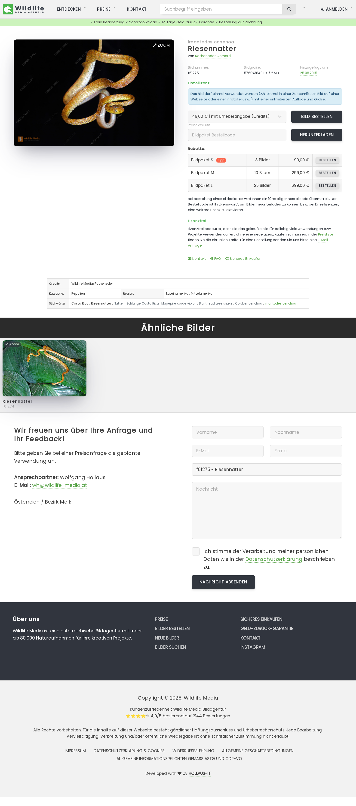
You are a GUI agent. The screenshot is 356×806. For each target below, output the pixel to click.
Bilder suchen (170, 647)
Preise (161, 619)
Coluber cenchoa (248, 303)
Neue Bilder (167, 638)
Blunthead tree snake (216, 303)
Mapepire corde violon (178, 303)
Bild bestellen (317, 116)
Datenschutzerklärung (273, 559)
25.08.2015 (308, 72)
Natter (119, 303)
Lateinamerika (177, 293)
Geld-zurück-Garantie (266, 628)
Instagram (252, 647)
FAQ (215, 258)
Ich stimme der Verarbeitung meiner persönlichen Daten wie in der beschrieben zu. (269, 559)
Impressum (75, 751)
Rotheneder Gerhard (213, 55)
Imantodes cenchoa (211, 42)
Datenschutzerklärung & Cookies (129, 751)
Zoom (161, 45)
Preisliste (325, 234)
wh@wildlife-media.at (59, 485)
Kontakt (197, 258)
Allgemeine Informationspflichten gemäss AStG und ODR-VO (179, 758)
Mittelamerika (201, 293)
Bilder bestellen (172, 628)
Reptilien (78, 293)
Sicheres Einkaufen (243, 258)
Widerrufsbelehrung (193, 751)
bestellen (327, 160)
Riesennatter (212, 48)
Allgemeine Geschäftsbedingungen (258, 751)
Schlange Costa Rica (142, 303)
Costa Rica (80, 303)
